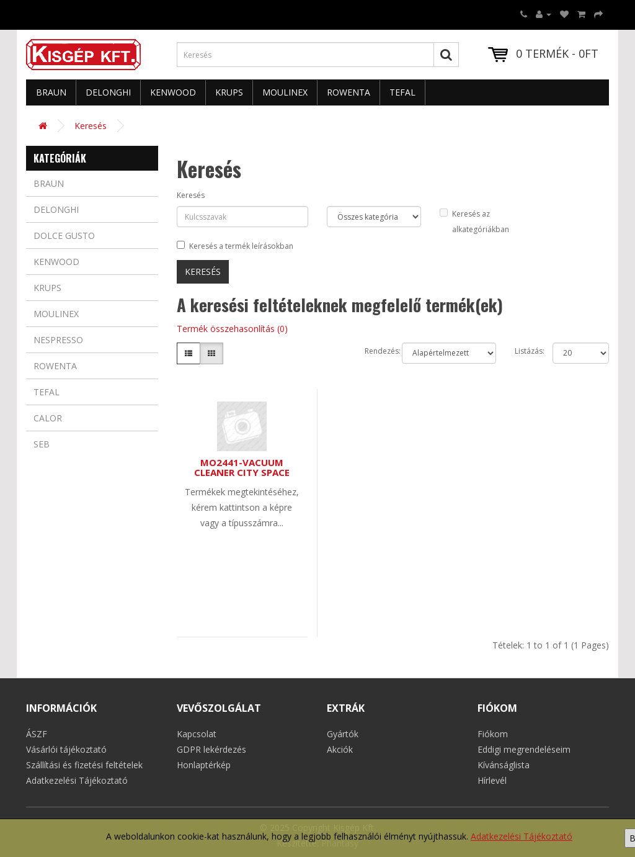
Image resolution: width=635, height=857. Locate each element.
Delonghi (108, 92)
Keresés (90, 126)
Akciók (340, 749)
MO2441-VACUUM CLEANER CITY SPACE (242, 467)
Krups (229, 92)
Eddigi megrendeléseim (524, 749)
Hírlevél (492, 780)
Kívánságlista (503, 765)
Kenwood (173, 92)
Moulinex (285, 92)
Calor (47, 418)
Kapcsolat (196, 734)
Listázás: (524, 351)
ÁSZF (36, 734)
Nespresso (58, 340)
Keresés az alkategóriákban (474, 222)
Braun (51, 92)
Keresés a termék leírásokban (235, 246)
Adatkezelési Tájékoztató (521, 836)
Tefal (402, 92)
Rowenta (348, 92)
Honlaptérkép (204, 765)
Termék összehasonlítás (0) (232, 328)
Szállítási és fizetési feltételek (84, 765)
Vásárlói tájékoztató (66, 749)
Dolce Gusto (64, 235)
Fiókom (492, 734)
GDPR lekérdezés (211, 749)
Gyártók (342, 734)
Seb (41, 444)
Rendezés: (374, 351)
